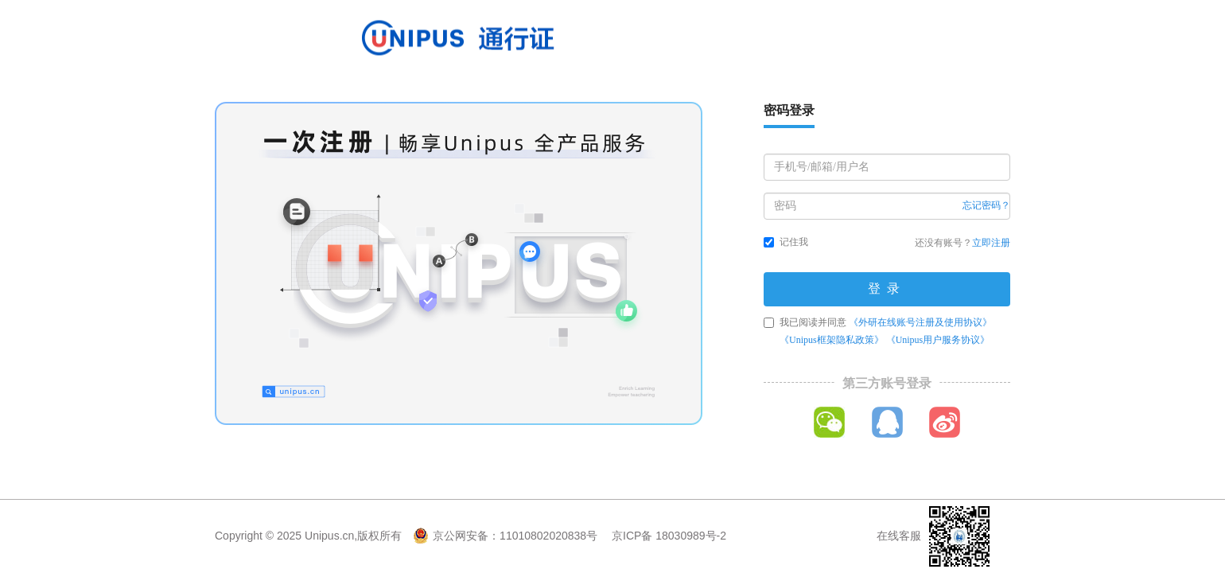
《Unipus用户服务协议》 (938, 339)
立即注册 (991, 242)
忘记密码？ (986, 205)
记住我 (786, 242)
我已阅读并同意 (878, 331)
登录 (887, 288)
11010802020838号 (548, 535)
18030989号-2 (690, 535)
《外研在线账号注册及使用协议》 (920, 322)
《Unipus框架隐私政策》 (832, 339)
